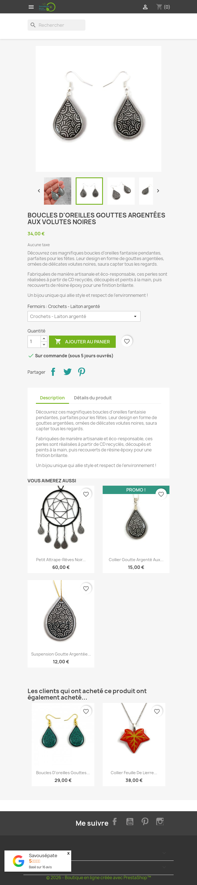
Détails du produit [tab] (93, 398)
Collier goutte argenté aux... (136, 559)
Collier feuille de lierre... (134, 772)
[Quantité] (34, 342)
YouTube (128, 820)
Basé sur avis (40, 867)
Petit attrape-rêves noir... (61, 559)
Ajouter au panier (82, 341)
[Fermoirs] (84, 316)
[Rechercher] (56, 25)
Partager (53, 371)
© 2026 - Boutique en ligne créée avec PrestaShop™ (98, 878)
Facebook (113, 820)
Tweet (67, 371)
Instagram (159, 820)
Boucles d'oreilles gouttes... (63, 772)
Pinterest (81, 371)
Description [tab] (52, 398)
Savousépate (43, 855)
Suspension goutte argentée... (61, 654)
